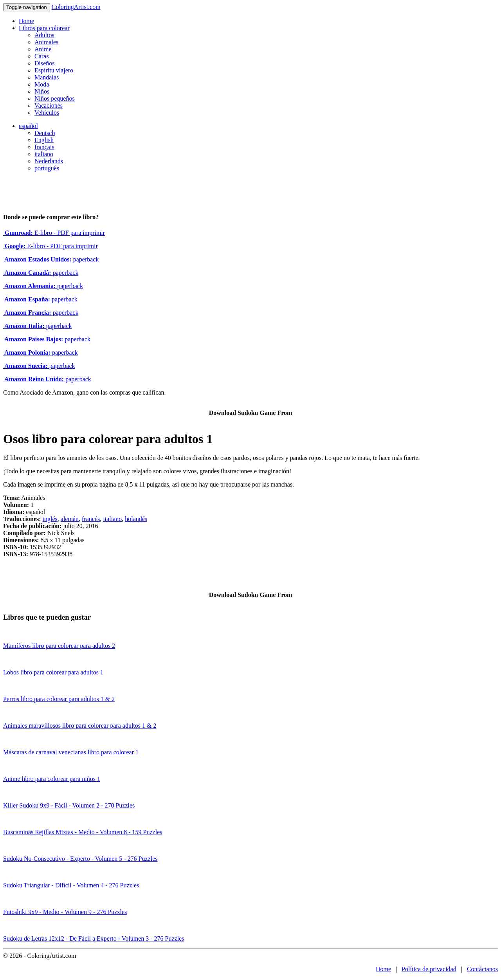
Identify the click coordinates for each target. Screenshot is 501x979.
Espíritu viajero (53, 70)
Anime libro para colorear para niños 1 (51, 778)
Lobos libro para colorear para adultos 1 (53, 672)
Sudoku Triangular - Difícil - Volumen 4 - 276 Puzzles (71, 885)
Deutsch (44, 133)
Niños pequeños (54, 98)
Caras (41, 56)
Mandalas (46, 77)
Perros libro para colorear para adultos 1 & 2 (59, 699)
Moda (41, 84)
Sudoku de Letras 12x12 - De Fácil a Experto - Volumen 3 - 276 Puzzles (93, 938)
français (44, 147)
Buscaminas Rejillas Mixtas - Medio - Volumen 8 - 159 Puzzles (82, 832)
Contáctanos (482, 969)
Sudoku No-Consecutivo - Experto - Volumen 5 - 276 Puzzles (80, 858)
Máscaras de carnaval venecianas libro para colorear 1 (71, 752)
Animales (46, 42)
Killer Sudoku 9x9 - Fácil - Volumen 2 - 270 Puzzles (69, 805)
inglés (50, 519)
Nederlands (48, 161)
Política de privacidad (429, 969)
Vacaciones (48, 105)
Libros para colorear (44, 28)
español (28, 126)
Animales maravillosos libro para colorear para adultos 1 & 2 (79, 725)
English (44, 140)
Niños (41, 91)
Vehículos (46, 112)
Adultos (44, 35)
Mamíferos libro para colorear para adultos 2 (59, 645)
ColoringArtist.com (76, 7)
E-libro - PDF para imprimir (54, 232)
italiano (43, 154)
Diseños (44, 63)
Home (26, 21)
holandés (136, 519)
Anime (43, 49)
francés (91, 519)
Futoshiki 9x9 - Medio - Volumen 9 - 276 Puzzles (65, 912)
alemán (70, 519)
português (46, 168)
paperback (51, 259)
